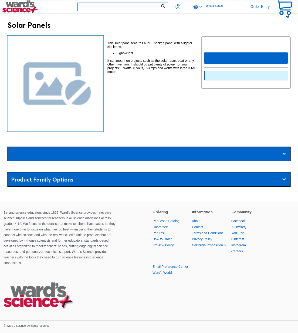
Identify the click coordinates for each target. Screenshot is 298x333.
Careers (237, 251)
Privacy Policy (202, 239)
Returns (158, 233)
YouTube (237, 233)
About (196, 221)
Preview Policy (163, 245)
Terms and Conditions (207, 233)
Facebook (238, 221)
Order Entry (260, 7)
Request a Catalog (165, 221)
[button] (178, 6)
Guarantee (160, 227)
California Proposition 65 (209, 245)
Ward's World (162, 273)
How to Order (162, 239)
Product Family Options (148, 179)
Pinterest (237, 239)
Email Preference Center (170, 266)
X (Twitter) (238, 227)
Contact (197, 227)
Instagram (238, 245)
